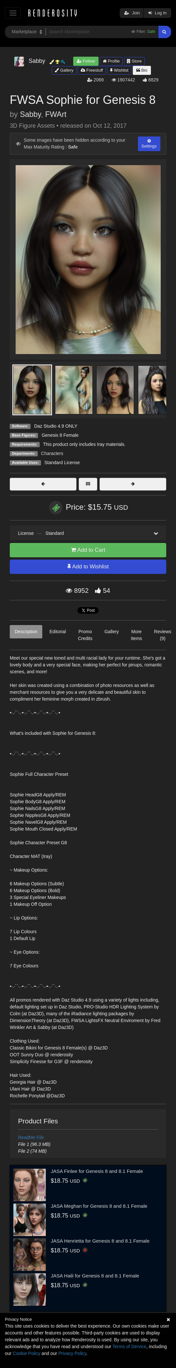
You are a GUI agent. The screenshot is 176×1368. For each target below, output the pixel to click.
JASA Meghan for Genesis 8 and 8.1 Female (99, 1206)
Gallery (64, 70)
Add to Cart (88, 550)
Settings (149, 144)
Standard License (62, 462)
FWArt (55, 114)
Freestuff (92, 70)
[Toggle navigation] (13, 13)
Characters (52, 453)
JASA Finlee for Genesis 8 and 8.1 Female (97, 1171)
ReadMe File (31, 1137)
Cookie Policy (26, 1353)
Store (134, 61)
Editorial (57, 631)
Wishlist (119, 70)
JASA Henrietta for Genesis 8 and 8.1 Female (100, 1241)
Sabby (30, 114)
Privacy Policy (72, 1353)
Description (26, 631)
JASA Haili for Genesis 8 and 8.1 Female (95, 1275)
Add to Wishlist (88, 566)
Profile (111, 61)
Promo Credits (85, 635)
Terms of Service (129, 1346)
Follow (86, 61)
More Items (136, 635)
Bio (141, 70)
